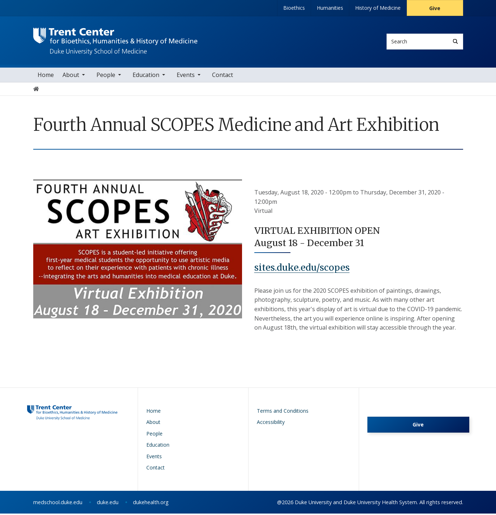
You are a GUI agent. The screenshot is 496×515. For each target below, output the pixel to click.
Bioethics (294, 7)
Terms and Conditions (283, 412)
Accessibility (271, 423)
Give (434, 8)
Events (186, 77)
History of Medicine (378, 7)
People (105, 77)
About (70, 77)
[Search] (455, 41)
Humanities (330, 7)
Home (46, 77)
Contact (222, 77)
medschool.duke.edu (57, 503)
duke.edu (107, 503)
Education (146, 77)
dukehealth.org (151, 503)
